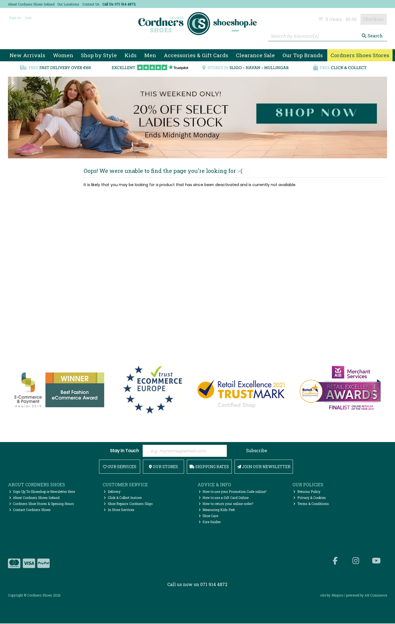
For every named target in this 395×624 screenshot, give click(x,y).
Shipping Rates (209, 467)
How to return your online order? (226, 504)
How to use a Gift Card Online (224, 498)
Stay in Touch (124, 451)
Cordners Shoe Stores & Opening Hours (41, 504)
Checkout (373, 19)
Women (63, 55)
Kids (131, 55)
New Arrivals (27, 55)
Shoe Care (208, 516)
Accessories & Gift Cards (196, 55)
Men (150, 55)
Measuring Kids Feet (217, 510)
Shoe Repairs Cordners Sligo (128, 504)
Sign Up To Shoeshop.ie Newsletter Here (42, 492)
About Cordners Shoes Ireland (31, 4)
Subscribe (256, 450)
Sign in (15, 17)
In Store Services (119, 510)
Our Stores (163, 467)
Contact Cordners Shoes (30, 510)
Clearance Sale (255, 55)
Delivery (112, 492)
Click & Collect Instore (123, 498)
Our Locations (68, 4)
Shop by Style (99, 55)
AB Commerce (376, 595)
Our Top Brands (303, 55)
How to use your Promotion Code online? (233, 492)
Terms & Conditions (311, 504)
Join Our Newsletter (263, 467)
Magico (337, 595)
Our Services (119, 467)
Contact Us (91, 4)
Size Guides (210, 522)
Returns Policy (306, 492)
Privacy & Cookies (309, 498)
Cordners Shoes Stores (360, 55)
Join (28, 17)
